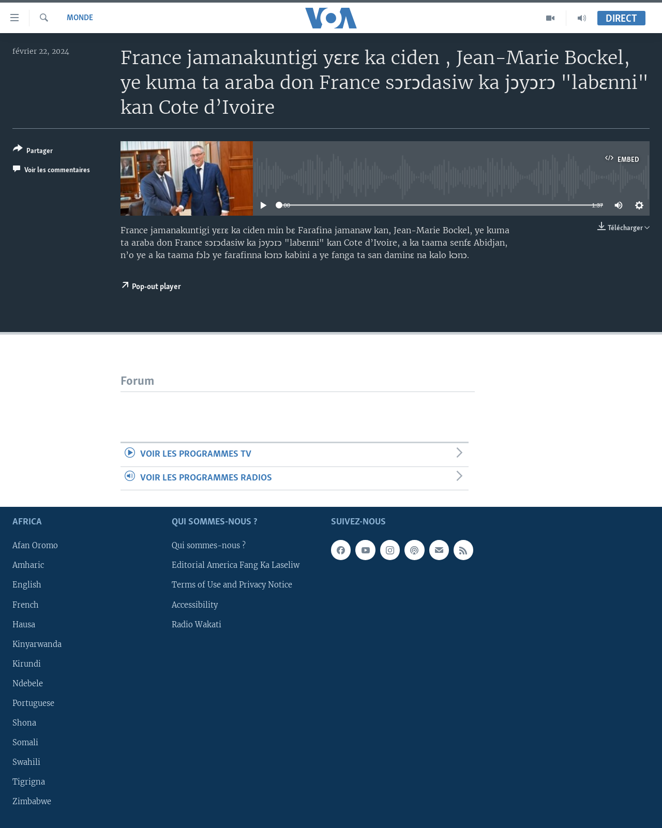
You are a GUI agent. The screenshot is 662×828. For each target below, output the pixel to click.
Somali (25, 742)
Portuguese (33, 703)
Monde (80, 18)
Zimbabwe (31, 801)
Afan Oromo (35, 545)
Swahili (26, 762)
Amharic (28, 565)
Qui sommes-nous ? (209, 545)
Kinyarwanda (37, 644)
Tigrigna (28, 782)
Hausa (23, 624)
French (25, 605)
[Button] (33, 151)
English (26, 585)
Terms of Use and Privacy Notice (232, 585)
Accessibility (195, 605)
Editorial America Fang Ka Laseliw (235, 565)
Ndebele (27, 683)
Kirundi (26, 664)
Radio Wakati (196, 624)
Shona (24, 723)
